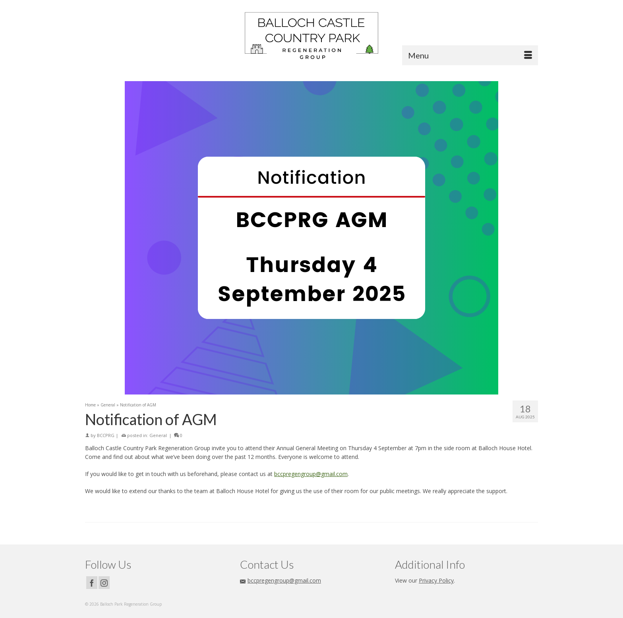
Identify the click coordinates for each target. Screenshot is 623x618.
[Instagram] (104, 582)
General (158, 435)
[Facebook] (91, 582)
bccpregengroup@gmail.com (311, 474)
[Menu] (470, 55)
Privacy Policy (436, 580)
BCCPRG (105, 435)
